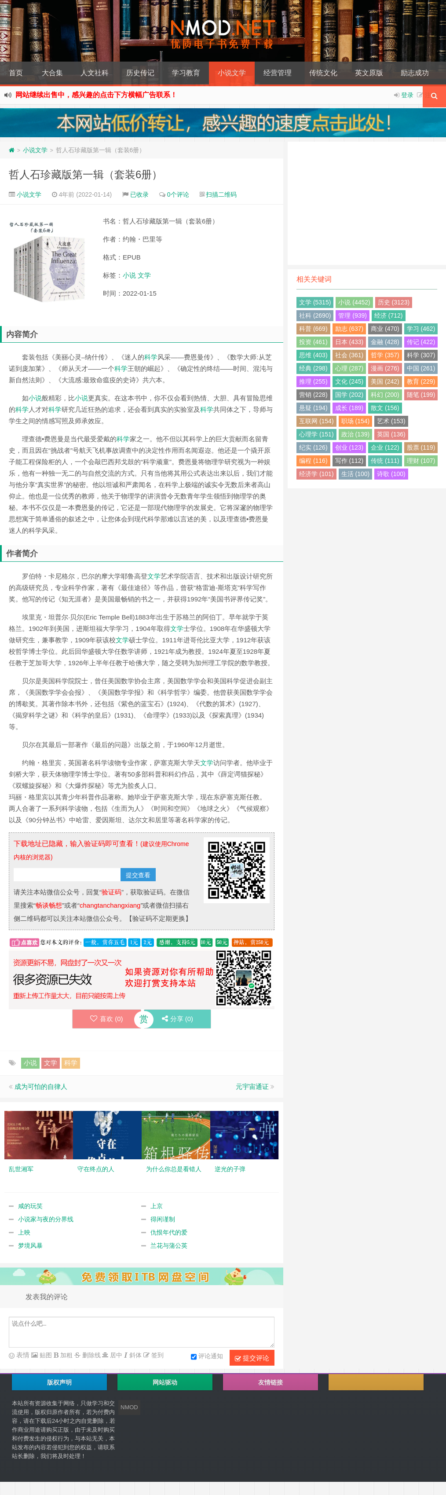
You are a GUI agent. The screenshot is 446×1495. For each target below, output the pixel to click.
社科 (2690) (315, 315)
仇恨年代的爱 (168, 1232)
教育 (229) (421, 381)
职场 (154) (355, 421)
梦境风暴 (30, 1245)
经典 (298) (313, 368)
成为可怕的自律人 (41, 1086)
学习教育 (186, 73)
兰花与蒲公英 (168, 1245)
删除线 (90, 1355)
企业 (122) (385, 447)
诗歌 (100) (391, 473)
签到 (157, 1355)
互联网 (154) (316, 421)
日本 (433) (349, 341)
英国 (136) (391, 434)
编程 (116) (313, 460)
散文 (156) (385, 407)
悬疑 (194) (313, 407)
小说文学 (232, 73)
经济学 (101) (316, 473)
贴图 (45, 1355)
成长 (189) (349, 407)
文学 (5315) (315, 302)
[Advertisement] (367, 203)
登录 (407, 95)
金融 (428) (385, 341)
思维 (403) (313, 355)
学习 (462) (421, 328)
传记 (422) (421, 341)
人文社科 (94, 73)
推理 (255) (313, 381)
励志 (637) (349, 328)
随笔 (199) (421, 394)
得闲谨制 (162, 1219)
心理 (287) (349, 368)
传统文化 (323, 73)
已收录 (139, 194)
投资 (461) (313, 341)
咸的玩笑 (30, 1205)
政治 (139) (355, 434)
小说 (129, 275)
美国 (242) (385, 381)
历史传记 (140, 73)
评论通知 (207, 1356)
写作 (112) (349, 460)
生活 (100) (355, 473)
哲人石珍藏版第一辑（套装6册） (85, 174)
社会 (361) (349, 355)
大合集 (52, 73)
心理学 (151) (316, 434)
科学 (150, 357)
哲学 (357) (385, 355)
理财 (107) (421, 460)
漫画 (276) (385, 368)
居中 (115, 1355)
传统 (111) (385, 460)
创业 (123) (349, 447)
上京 (156, 1205)
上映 (24, 1232)
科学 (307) (421, 355)
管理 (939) (352, 315)
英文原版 (369, 73)
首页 (16, 73)
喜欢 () (106, 1018)
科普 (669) (313, 328)
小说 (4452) (354, 302)
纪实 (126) (313, 447)
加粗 (65, 1355)
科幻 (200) (385, 394)
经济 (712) (388, 315)
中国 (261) (421, 368)
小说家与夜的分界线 (45, 1219)
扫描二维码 (221, 194)
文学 (144, 275)
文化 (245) (349, 381)
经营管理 (277, 73)
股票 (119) (421, 447)
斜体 (135, 1355)
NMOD (129, 1407)
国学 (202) (349, 394)
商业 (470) (385, 328)
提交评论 (252, 1358)
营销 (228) (313, 394)
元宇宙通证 (252, 1086)
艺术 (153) (391, 421)
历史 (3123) (393, 302)
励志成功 (415, 73)
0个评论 (178, 194)
